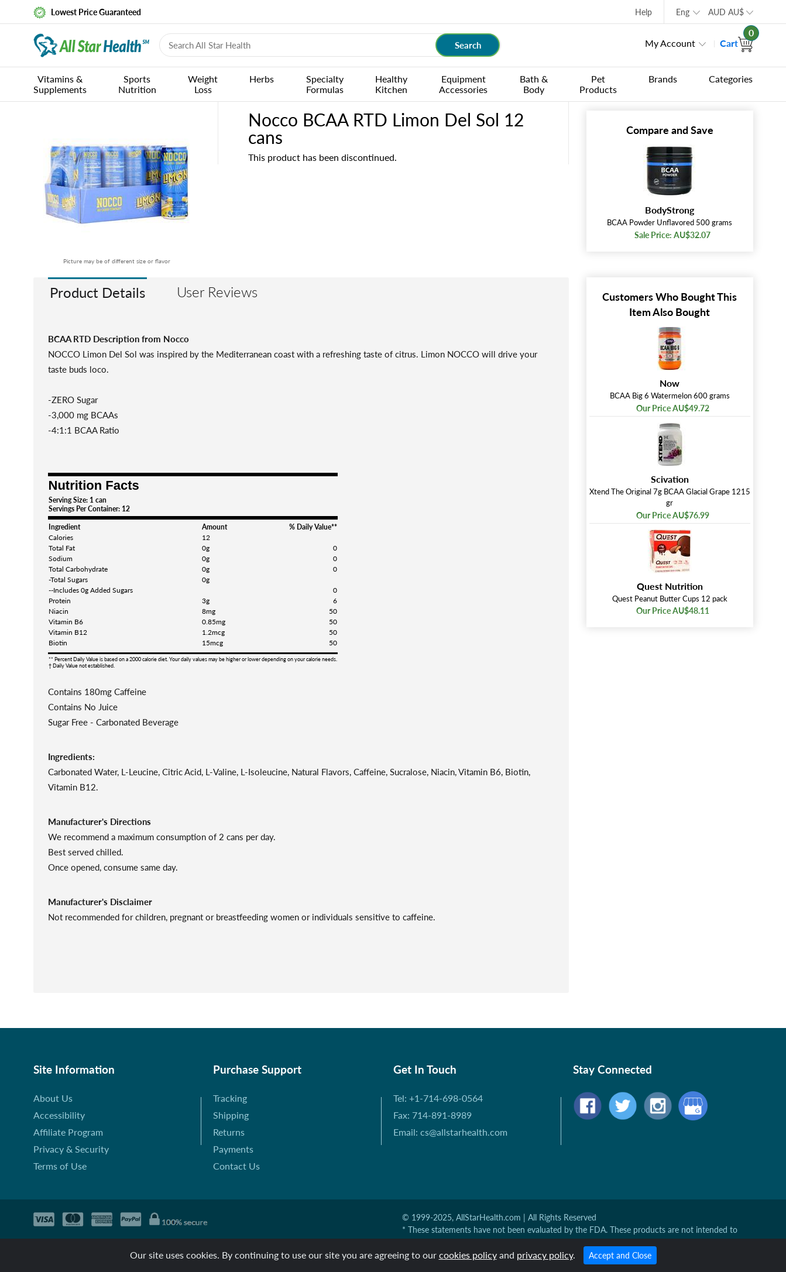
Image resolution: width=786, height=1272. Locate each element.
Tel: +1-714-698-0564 (438, 1097)
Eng (682, 12)
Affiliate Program (68, 1131)
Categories (731, 78)
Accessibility (59, 1114)
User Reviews (217, 291)
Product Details (97, 292)
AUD (726, 12)
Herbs (261, 78)
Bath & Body (534, 84)
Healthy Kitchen (391, 84)
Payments (233, 1148)
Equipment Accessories (463, 84)
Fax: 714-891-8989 (432, 1114)
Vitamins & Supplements (60, 84)
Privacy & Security (71, 1148)
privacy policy (545, 1254)
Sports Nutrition (137, 84)
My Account (670, 43)
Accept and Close (620, 1255)
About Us (53, 1097)
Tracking (230, 1097)
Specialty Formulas (325, 84)
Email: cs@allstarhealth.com (450, 1131)
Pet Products (598, 84)
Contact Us (236, 1165)
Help (643, 12)
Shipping (231, 1114)
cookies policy (468, 1254)
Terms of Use (60, 1165)
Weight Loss (203, 84)
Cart (736, 43)
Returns (229, 1131)
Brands (662, 78)
